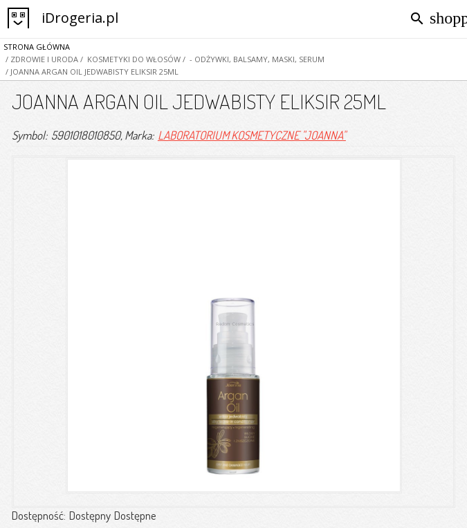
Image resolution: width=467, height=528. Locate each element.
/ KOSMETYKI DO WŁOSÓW (129, 59)
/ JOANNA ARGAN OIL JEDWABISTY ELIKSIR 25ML (90, 71)
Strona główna (36, 46)
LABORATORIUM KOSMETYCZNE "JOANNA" (252, 135)
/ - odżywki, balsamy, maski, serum (252, 59)
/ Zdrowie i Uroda (40, 59)
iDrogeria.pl (80, 17)
